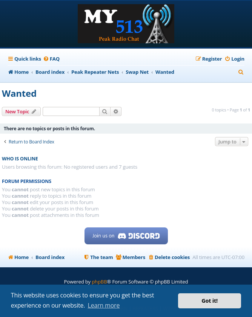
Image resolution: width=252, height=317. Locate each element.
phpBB (99, 281)
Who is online (20, 158)
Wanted (19, 93)
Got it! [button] (209, 300)
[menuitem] (51, 58)
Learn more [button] (104, 305)
